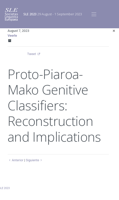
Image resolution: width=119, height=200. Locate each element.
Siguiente (34, 160)
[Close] (114, 30)
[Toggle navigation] (94, 14)
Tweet (31, 54)
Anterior (15, 160)
